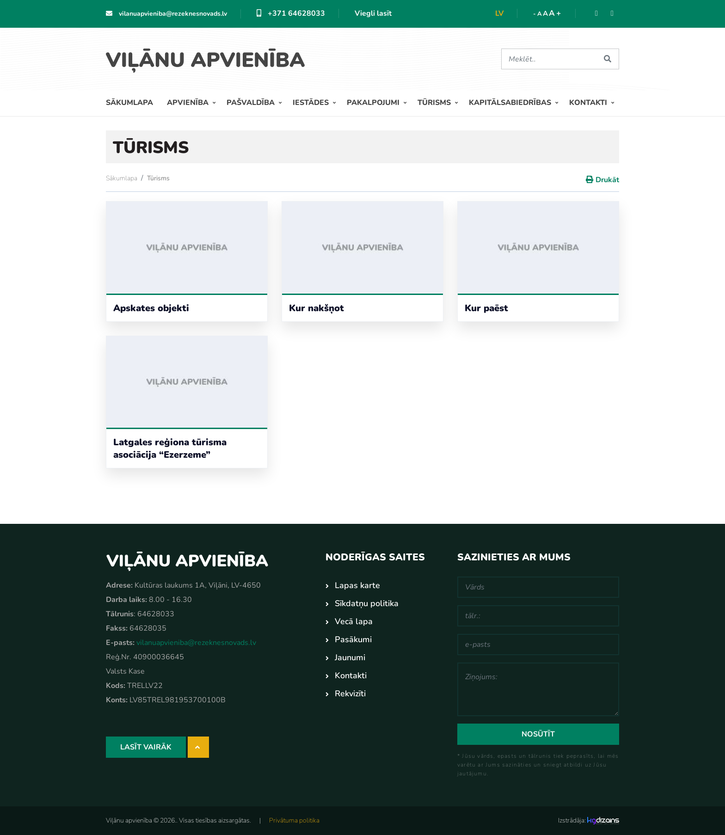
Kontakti (589, 103)
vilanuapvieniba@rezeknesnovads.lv (166, 13)
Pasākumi (353, 639)
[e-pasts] (538, 644)
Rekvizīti (350, 693)
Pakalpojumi (374, 103)
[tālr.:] (538, 615)
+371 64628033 (291, 13)
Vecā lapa (354, 621)
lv (499, 13)
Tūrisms (435, 103)
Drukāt (607, 180)
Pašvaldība (251, 103)
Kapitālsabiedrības (511, 103)
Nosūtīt (538, 734)
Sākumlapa (129, 103)
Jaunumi (350, 657)
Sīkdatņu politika (367, 603)
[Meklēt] (548, 59)
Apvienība (188, 103)
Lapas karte (357, 585)
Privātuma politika (294, 820)
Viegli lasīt (373, 13)
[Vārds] (538, 587)
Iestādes (312, 103)
